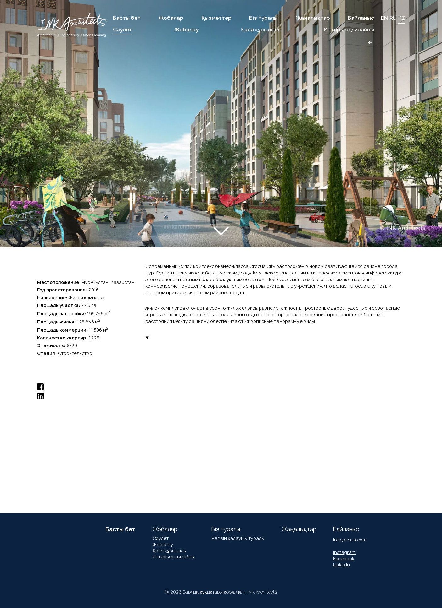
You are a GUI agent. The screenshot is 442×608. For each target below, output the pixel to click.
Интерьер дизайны (174, 557)
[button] (28, 116)
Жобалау (163, 544)
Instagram (344, 552)
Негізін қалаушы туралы (238, 538)
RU (393, 17)
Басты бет (127, 17)
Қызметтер (216, 17)
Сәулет (161, 538)
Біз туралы (263, 17)
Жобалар (171, 17)
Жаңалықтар (313, 17)
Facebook (343, 559)
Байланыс (361, 17)
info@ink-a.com (349, 540)
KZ (401, 17)
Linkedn (341, 564)
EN (384, 17)
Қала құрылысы (170, 551)
